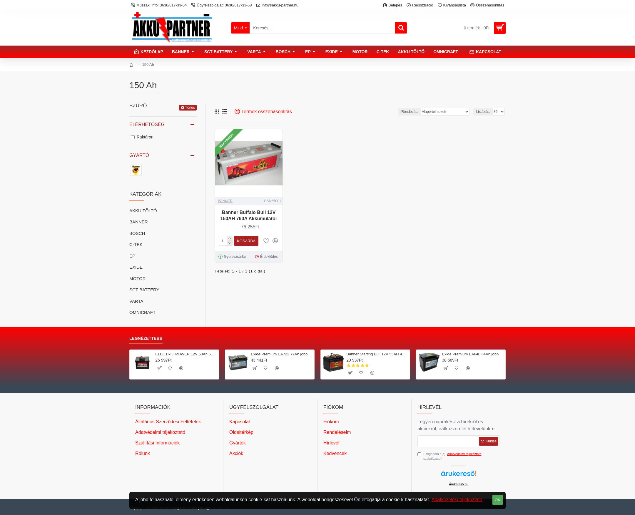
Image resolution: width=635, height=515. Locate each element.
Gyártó (139, 155)
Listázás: (483, 112)
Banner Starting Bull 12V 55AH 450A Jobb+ (377, 354)
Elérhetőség (147, 124)
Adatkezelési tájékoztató (457, 499)
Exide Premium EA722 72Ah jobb (279, 354)
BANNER (225, 201)
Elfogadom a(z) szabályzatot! (449, 456)
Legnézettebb (146, 338)
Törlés (190, 108)
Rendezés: (409, 112)
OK (497, 500)
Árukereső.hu (458, 484)
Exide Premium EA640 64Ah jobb (470, 354)
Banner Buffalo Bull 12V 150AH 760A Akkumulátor (248, 215)
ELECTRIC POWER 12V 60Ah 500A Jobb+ (186, 354)
